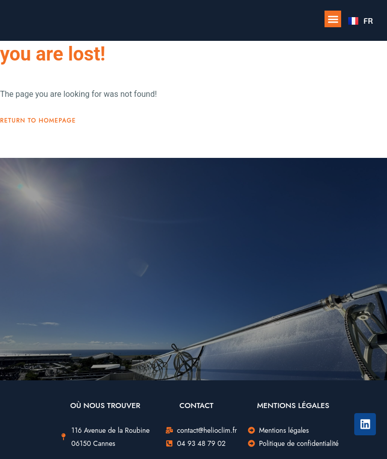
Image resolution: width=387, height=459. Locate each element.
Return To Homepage (38, 120)
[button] (333, 19)
